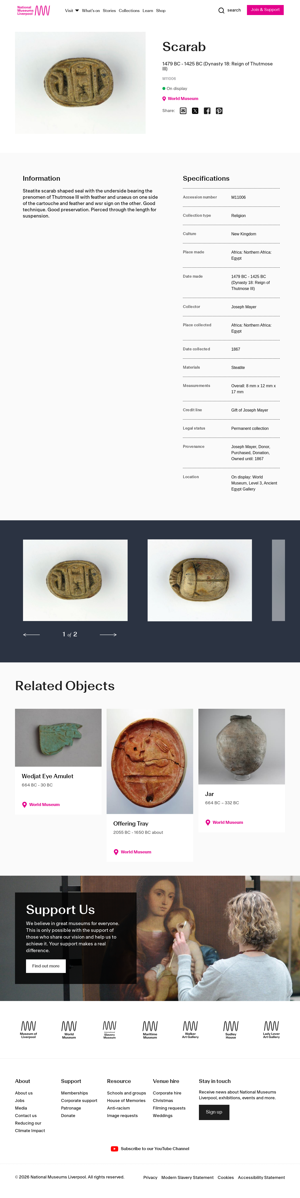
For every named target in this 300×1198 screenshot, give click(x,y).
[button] (75, 583)
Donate (68, 1116)
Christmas (163, 1101)
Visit (69, 11)
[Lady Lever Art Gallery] (271, 1030)
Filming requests (169, 1108)
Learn (148, 11)
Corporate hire (167, 1093)
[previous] (31, 635)
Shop (161, 11)
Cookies (226, 1178)
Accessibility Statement (261, 1178)
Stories (109, 11)
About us (24, 1093)
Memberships (74, 1093)
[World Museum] (69, 1030)
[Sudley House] (230, 1030)
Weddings (163, 1116)
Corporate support (79, 1101)
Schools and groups (126, 1093)
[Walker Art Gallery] (190, 1030)
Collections (129, 11)
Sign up (214, 1112)
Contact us (26, 1116)
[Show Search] (228, 10)
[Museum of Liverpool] (28, 1030)
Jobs (20, 1101)
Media (21, 1108)
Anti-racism (118, 1108)
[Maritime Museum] (150, 1030)
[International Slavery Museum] (109, 1030)
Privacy (150, 1178)
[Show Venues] (77, 11)
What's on (91, 11)
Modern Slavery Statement (187, 1178)
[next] (108, 635)
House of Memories (126, 1101)
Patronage (71, 1108)
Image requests (122, 1116)
